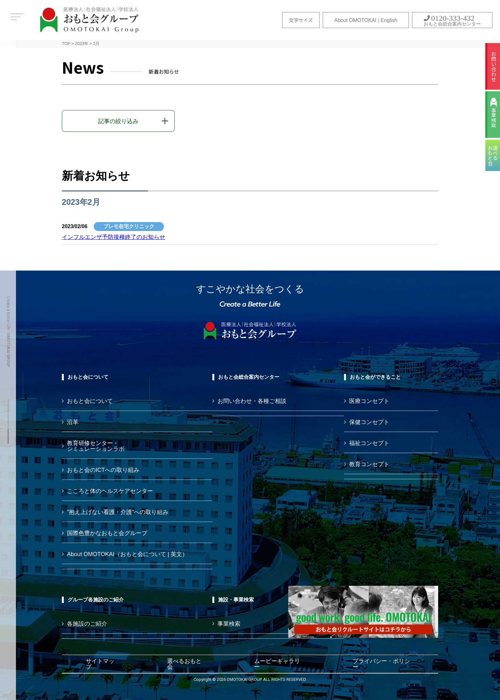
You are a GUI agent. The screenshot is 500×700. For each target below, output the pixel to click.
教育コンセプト (369, 464)
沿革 (72, 422)
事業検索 (493, 118)
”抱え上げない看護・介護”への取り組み (117, 512)
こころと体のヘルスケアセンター (110, 491)
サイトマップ (100, 664)
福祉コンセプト (369, 443)
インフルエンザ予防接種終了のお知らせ (113, 237)
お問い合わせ (493, 66)
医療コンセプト (369, 401)
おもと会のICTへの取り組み (103, 470)
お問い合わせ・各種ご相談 (251, 401)
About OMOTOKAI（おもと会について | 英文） (127, 554)
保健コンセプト (369, 422)
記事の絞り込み (118, 121)
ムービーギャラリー (277, 664)
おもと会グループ (89, 20)
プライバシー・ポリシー (381, 664)
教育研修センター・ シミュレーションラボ (95, 446)
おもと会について (90, 401)
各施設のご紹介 (87, 624)
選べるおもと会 (184, 664)
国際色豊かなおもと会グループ (107, 533)
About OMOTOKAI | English (365, 20)
